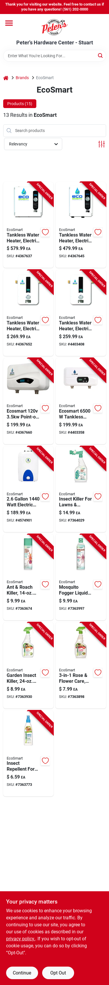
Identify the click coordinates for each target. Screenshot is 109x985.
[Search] (101, 55)
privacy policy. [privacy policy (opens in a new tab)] (20, 938)
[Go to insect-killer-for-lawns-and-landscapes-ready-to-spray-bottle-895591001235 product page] (81, 489)
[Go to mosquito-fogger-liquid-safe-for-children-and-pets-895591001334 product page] (81, 577)
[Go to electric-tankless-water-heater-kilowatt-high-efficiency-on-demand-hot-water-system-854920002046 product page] (81, 225)
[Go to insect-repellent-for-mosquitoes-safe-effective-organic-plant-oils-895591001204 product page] (28, 753)
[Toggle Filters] (101, 144)
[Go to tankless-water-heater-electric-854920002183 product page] (81, 313)
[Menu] (9, 23)
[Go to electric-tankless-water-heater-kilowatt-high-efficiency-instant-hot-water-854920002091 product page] (28, 225)
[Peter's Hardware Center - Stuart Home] (54, 27)
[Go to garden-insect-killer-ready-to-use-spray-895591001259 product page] (28, 665)
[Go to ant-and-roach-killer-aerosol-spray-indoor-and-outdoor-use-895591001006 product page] (28, 577)
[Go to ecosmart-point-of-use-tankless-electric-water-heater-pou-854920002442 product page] (28, 401)
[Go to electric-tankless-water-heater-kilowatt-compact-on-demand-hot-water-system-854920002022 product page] (28, 313)
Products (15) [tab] (19, 103)
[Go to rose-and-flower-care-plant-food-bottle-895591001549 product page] (81, 665)
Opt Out (58, 973)
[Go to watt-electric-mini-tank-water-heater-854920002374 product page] (28, 489)
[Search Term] (54, 56)
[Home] (5, 78)
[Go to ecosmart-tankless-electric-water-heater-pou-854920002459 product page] (81, 401)
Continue (22, 973)
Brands (22, 77)
